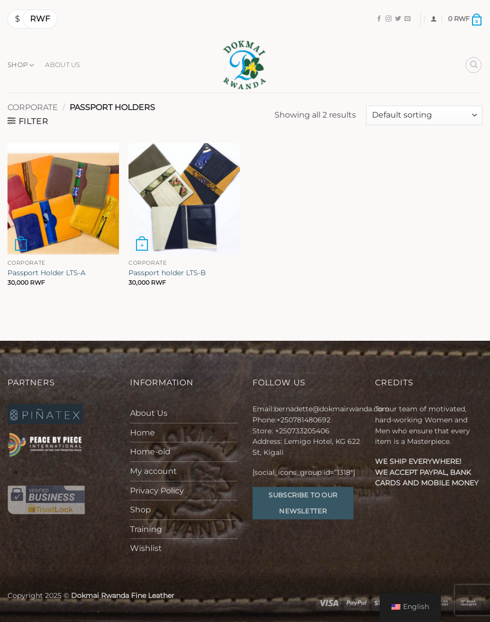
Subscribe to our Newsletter (302, 503)
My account (153, 471)
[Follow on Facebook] (379, 19)
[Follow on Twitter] (398, 19)
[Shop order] (424, 115)
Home (142, 432)
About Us (62, 65)
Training (146, 529)
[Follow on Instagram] (389, 19)
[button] (433, 19)
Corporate (33, 107)
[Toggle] (232, 413)
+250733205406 (302, 431)
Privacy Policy (157, 490)
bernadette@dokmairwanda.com (332, 409)
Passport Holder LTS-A (47, 272)
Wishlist (146, 548)
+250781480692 (304, 420)
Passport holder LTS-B (167, 272)
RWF (40, 19)
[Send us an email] (407, 19)
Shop (21, 65)
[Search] (474, 65)
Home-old (150, 451)
